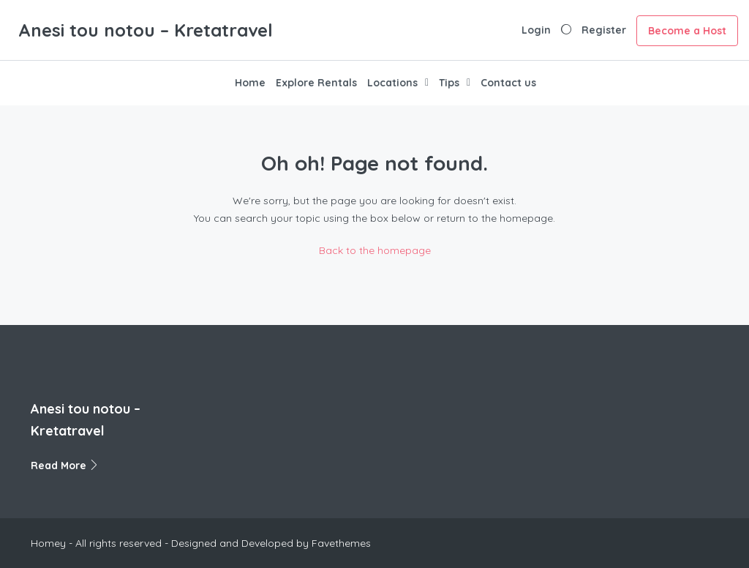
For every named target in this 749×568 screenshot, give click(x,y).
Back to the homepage (375, 250)
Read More (65, 465)
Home (250, 82)
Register (603, 30)
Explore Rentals (316, 82)
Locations (392, 82)
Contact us (508, 82)
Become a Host (687, 30)
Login (536, 30)
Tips (449, 82)
